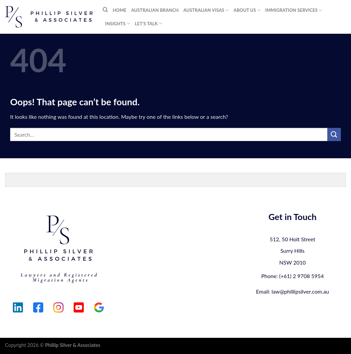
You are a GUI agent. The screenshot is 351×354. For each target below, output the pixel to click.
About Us (247, 10)
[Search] (105, 9)
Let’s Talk (148, 23)
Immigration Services (293, 10)
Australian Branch (154, 10)
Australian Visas (206, 10)
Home (120, 10)
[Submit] (334, 134)
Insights (117, 23)
